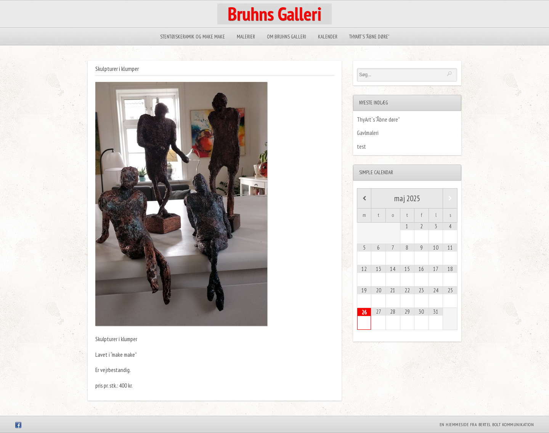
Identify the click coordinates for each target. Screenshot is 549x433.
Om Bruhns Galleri (286, 37)
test (361, 146)
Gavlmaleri (368, 132)
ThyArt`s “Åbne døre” (369, 37)
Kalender (327, 37)
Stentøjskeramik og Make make (192, 37)
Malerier (246, 37)
